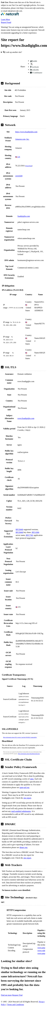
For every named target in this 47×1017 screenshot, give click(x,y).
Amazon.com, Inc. (22, 139)
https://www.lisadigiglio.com (26, 132)
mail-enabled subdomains (21, 811)
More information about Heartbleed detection (29, 753)
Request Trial (17, 995)
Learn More (5, 19)
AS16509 (18, 176)
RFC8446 (19, 529)
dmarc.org (23, 847)
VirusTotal (28, 166)
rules (32, 779)
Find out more (6, 995)
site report (27, 798)
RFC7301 (29, 535)
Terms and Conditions (15, 1005)
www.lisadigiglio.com (25, 418)
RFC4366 (35, 532)
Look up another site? (12, 52)
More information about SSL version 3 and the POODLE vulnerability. (20, 737)
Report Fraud (6, 22)
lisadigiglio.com (24, 216)
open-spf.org (24, 787)
